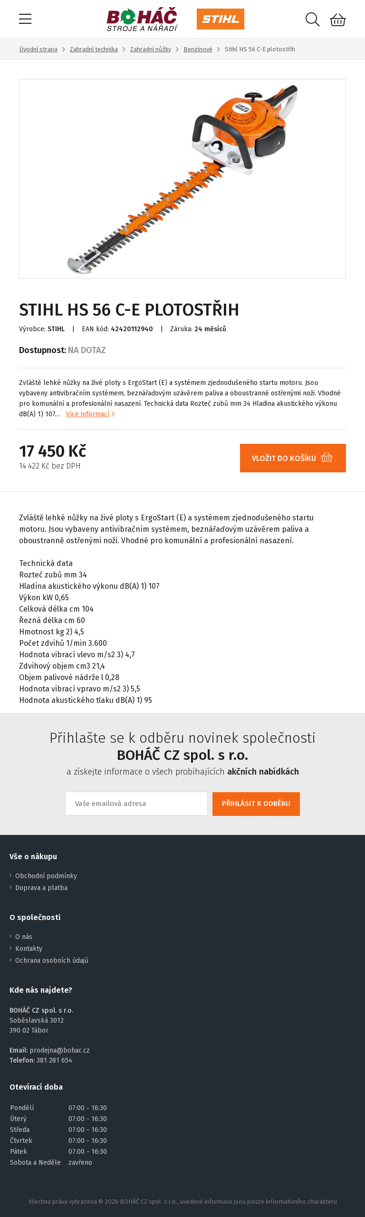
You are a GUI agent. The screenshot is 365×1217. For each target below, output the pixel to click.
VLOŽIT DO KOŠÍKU (296, 458)
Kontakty (28, 949)
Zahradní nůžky (150, 49)
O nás (23, 937)
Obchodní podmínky (46, 876)
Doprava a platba (41, 888)
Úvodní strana (38, 49)
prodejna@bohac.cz (59, 1050)
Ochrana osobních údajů (51, 961)
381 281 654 (54, 1060)
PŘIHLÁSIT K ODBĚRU (256, 803)
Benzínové (197, 49)
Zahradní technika (94, 49)
